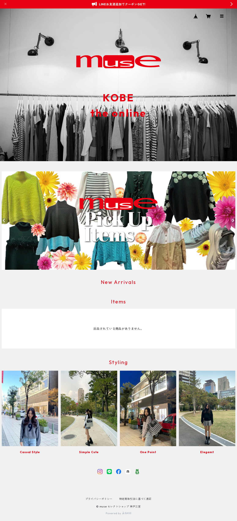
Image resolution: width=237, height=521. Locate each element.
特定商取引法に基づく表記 (135, 498)
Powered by (118, 513)
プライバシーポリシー (98, 498)
